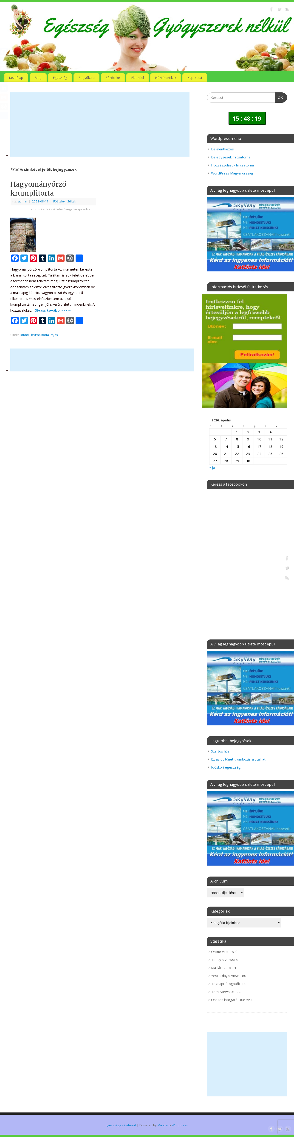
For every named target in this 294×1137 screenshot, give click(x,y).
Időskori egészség (226, 767)
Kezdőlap (16, 77)
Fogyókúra (87, 77)
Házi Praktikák (165, 77)
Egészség (60, 77)
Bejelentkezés (222, 149)
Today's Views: (223, 959)
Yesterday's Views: (226, 975)
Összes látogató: (225, 999)
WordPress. (180, 1125)
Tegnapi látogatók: (226, 983)
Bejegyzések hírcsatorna (230, 157)
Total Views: (221, 991)
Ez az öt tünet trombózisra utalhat (238, 759)
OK (279, 97)
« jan (213, 467)
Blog (38, 77)
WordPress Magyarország (232, 173)
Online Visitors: (223, 951)
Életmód (137, 77)
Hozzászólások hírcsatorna (232, 165)
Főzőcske (113, 77)
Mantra (163, 1125)
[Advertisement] (99, 124)
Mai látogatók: (222, 967)
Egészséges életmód (121, 1125)
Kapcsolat (194, 77)
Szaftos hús (220, 751)
